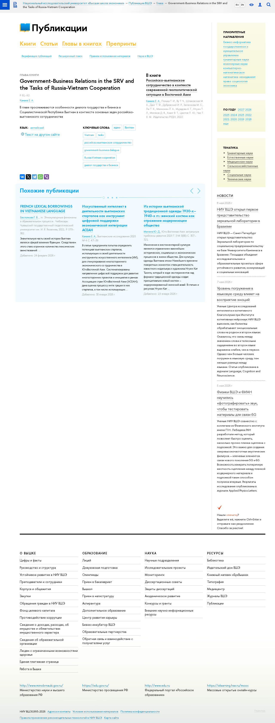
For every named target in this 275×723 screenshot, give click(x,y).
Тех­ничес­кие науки (239, 179)
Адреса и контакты (58, 711)
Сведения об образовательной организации (42, 642)
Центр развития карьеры (99, 617)
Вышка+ (87, 589)
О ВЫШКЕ (28, 553)
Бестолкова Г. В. (29, 217)
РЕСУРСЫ (215, 553)
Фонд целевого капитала (37, 610)
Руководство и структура (38, 568)
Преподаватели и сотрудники (41, 582)
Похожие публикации (49, 190)
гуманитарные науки (236, 59)
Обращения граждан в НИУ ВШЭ (42, 603)
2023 (241, 115)
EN (242, 4)
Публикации (59, 27)
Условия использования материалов (95, 711)
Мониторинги (154, 575)
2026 (248, 109)
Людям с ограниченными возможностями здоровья (49, 653)
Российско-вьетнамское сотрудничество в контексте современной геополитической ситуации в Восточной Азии (171, 87)
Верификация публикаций (37, 56)
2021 (226, 119)
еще (226, 123)
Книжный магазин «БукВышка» (227, 575)
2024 (234, 115)
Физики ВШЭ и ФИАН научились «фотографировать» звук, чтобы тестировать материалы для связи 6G (237, 403)
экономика (230, 85)
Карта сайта (111, 718)
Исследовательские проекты (165, 568)
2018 (248, 119)
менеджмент (247, 77)
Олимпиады (90, 575)
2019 (241, 119)
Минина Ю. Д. (152, 231)
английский (37, 127)
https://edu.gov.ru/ (95, 685)
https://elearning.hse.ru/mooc (228, 685)
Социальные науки (239, 175)
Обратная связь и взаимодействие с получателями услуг (107, 641)
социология (240, 81)
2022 (248, 115)
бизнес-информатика (237, 42)
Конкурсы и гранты (158, 603)
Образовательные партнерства (104, 632)
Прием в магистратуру (98, 596)
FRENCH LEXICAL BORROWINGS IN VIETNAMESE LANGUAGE (46, 208)
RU (237, 4)
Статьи (49, 43)
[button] (104, 198)
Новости (225, 195)
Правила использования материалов (110, 56)
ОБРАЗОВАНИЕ (94, 553)
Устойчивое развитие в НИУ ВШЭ (43, 575)
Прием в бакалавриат (97, 582)
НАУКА (151, 553)
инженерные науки (235, 64)
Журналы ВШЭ (217, 596)
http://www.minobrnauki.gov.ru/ (41, 685)
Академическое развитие (162, 596)
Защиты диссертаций (159, 589)
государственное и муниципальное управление (235, 51)
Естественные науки (240, 157)
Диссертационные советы (163, 582)
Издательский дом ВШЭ (223, 568)
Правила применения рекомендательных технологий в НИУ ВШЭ (61, 718)
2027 (241, 109)
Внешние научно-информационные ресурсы (169, 612)
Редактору (259, 710)
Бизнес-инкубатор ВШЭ (98, 625)
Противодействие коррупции (41, 617)
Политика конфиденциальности (140, 711)
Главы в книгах (82, 43)
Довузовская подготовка (100, 568)
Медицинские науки (240, 161)
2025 (226, 115)
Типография (215, 582)
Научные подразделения (162, 560)
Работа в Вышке (30, 669)
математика (230, 77)
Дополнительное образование (104, 610)
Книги (28, 43)
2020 (234, 119)
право (227, 81)
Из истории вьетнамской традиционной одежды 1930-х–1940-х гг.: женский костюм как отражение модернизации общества (170, 216)
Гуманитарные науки (240, 153)
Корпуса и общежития (35, 589)
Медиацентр (216, 589)
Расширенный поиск (70, 56)
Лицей (86, 560)
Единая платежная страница (39, 662)
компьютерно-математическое (234, 70)
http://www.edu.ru (157, 685)
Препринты (121, 43)
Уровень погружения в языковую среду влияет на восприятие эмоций (238, 294)
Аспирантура (91, 603)
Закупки (25, 596)
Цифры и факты (30, 560)
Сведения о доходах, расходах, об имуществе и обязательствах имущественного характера (44, 628)
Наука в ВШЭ (145, 56)
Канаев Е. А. (27, 100)
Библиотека (215, 560)
